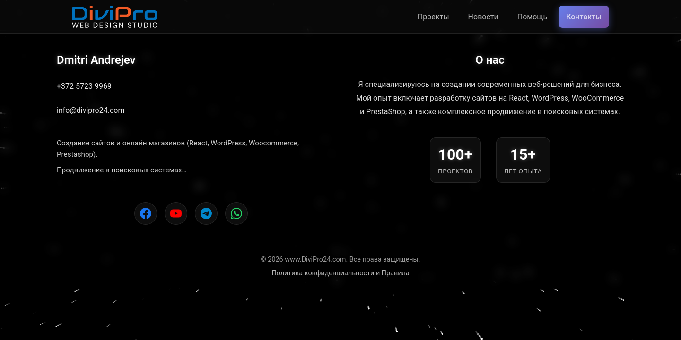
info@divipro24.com (90, 110)
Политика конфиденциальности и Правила (340, 273)
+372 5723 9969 (84, 86)
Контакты (584, 16)
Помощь (532, 16)
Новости (483, 16)
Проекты (433, 16)
